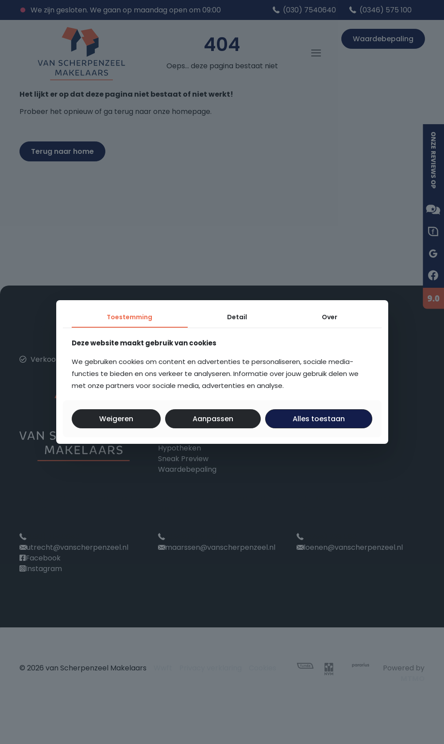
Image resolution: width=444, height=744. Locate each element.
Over (329, 317)
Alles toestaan (319, 419)
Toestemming (129, 317)
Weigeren (116, 419)
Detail (237, 317)
